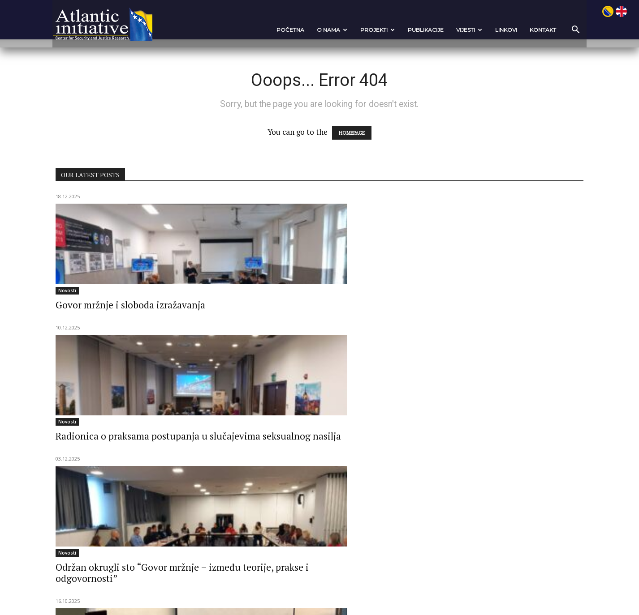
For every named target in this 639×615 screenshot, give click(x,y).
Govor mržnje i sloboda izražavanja (129, 312)
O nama (307, 29)
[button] (548, 30)
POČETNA (265, 29)
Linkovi (481, 29)
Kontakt (518, 29)
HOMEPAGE (352, 134)
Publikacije (401, 29)
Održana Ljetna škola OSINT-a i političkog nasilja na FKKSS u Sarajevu (481, 470)
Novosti (92, 292)
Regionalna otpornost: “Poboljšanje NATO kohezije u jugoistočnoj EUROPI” (143, 470)
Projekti (352, 29)
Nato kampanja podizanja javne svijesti (128, 445)
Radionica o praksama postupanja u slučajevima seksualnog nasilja (319, 312)
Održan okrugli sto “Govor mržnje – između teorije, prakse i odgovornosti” (485, 317)
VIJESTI (444, 29)
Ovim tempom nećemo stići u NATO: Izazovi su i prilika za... (310, 465)
